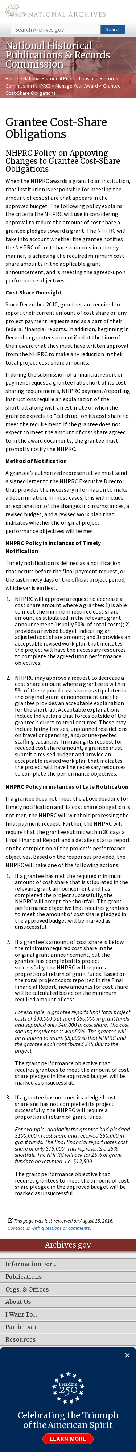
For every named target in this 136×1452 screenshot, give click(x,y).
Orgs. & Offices (27, 1289)
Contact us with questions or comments (49, 1228)
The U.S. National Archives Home (55, 12)
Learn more (68, 1439)
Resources (20, 1340)
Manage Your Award (76, 85)
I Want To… (21, 1314)
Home (11, 78)
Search (113, 29)
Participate (21, 1327)
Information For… (31, 1264)
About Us (18, 1302)
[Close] (127, 1355)
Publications (23, 1277)
